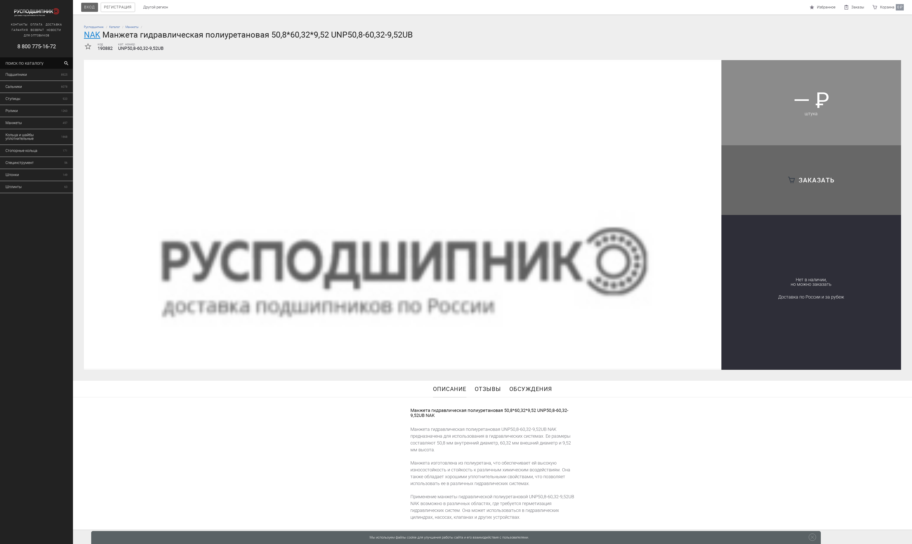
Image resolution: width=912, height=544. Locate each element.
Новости (48, 30)
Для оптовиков (31, 35)
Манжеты (132, 27)
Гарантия (14, 30)
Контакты (13, 24)
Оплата (31, 24)
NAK (92, 35)
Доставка (48, 24)
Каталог (114, 27)
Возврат (32, 30)
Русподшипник (94, 27)
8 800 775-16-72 (31, 46)
